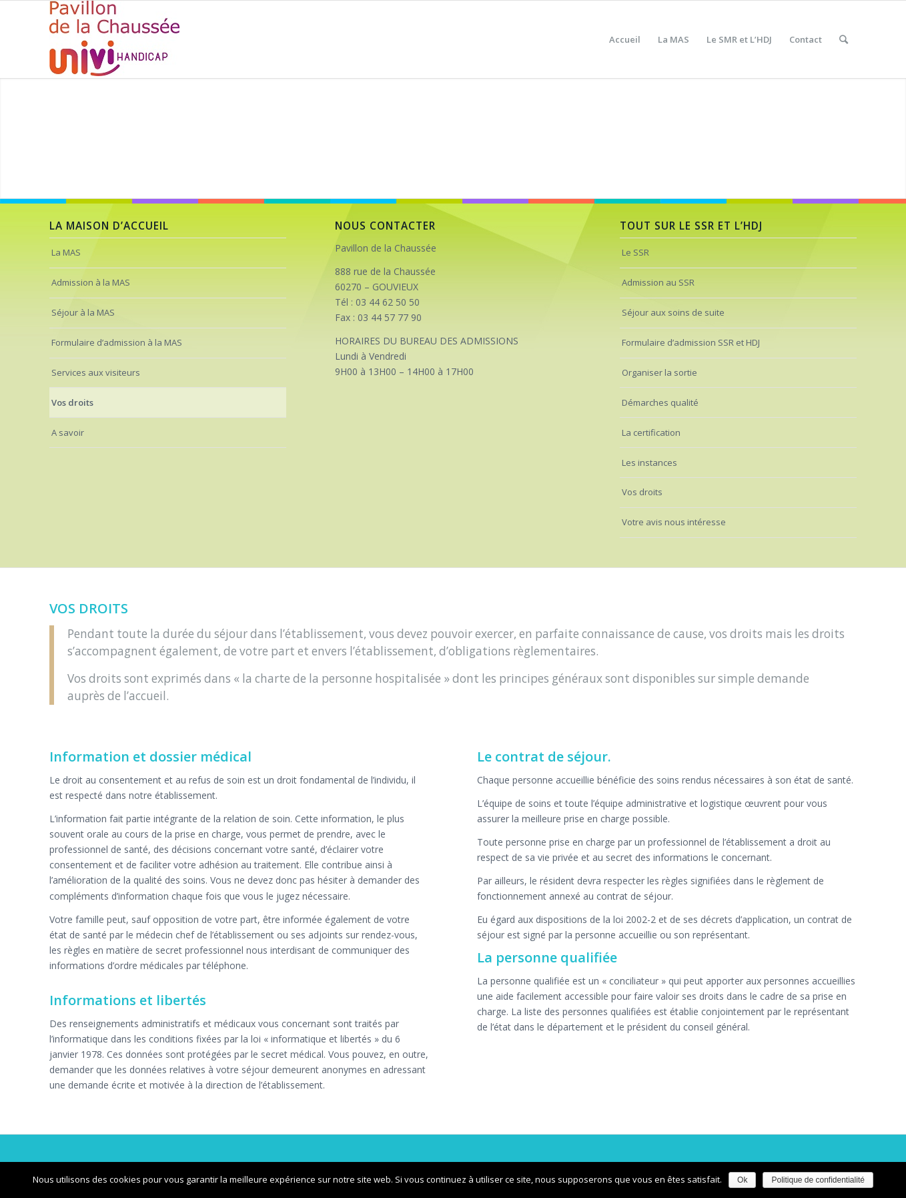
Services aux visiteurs (95, 372)
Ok (742, 1180)
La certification (651, 432)
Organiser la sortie (659, 372)
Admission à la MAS (90, 282)
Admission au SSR (658, 282)
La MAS (66, 252)
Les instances (649, 463)
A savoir (67, 432)
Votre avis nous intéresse (674, 522)
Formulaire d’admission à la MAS (116, 342)
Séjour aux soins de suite (673, 312)
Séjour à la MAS (83, 312)
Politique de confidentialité (817, 1180)
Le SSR (635, 252)
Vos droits (72, 402)
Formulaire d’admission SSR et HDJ (691, 342)
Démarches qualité (660, 402)
